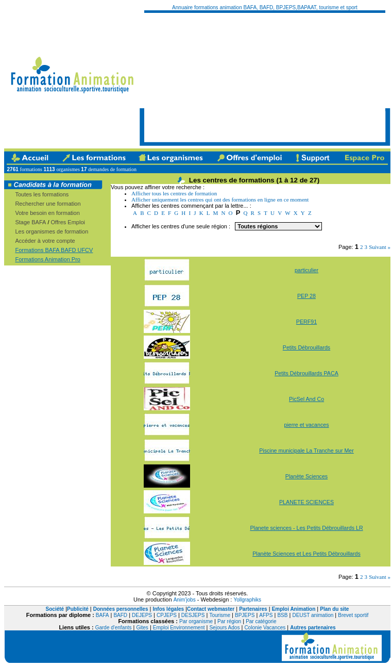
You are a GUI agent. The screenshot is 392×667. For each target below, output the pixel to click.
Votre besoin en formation (47, 213)
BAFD (120, 615)
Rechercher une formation (47, 204)
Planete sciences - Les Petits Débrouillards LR (306, 528)
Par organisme (196, 621)
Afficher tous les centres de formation (174, 193)
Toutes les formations (42, 194)
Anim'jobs (185, 600)
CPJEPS (167, 615)
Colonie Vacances (264, 627)
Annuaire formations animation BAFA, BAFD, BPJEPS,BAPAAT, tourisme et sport (264, 7)
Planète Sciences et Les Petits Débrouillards (306, 554)
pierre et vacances (306, 425)
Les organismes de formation (51, 231)
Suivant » (379, 247)
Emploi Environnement (179, 627)
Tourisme (219, 615)
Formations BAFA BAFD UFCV (54, 250)
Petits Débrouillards (306, 347)
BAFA (102, 615)
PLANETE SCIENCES (306, 502)
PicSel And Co (306, 399)
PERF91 (306, 322)
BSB (282, 615)
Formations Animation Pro (47, 259)
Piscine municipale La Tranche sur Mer (306, 450)
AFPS (265, 615)
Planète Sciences (306, 476)
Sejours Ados (224, 627)
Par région (229, 621)
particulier (306, 270)
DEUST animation (312, 615)
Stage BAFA (30, 222)
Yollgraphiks (247, 600)
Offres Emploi (68, 222)
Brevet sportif (353, 615)
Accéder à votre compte (45, 241)
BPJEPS (244, 615)
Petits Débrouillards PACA (306, 373)
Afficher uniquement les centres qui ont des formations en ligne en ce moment (220, 199)
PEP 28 (306, 296)
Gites (142, 627)
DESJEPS (193, 615)
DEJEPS (142, 615)
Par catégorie (261, 621)
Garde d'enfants (113, 627)
